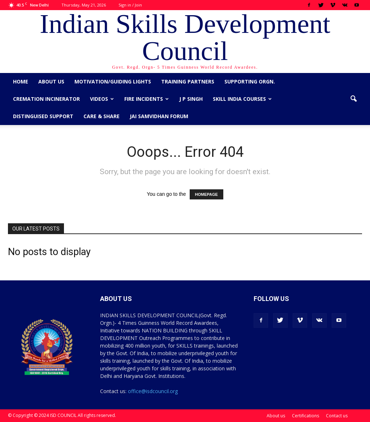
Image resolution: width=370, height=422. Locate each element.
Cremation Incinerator (46, 98)
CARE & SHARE (101, 116)
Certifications (305, 416)
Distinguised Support (43, 116)
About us (51, 81)
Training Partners (187, 81)
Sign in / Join (130, 5)
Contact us (337, 416)
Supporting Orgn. (249, 81)
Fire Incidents (146, 98)
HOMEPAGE (206, 194)
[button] (353, 99)
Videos (102, 98)
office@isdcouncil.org (153, 391)
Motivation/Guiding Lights (112, 81)
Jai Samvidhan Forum (159, 116)
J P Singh (191, 98)
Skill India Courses (242, 98)
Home (20, 81)
